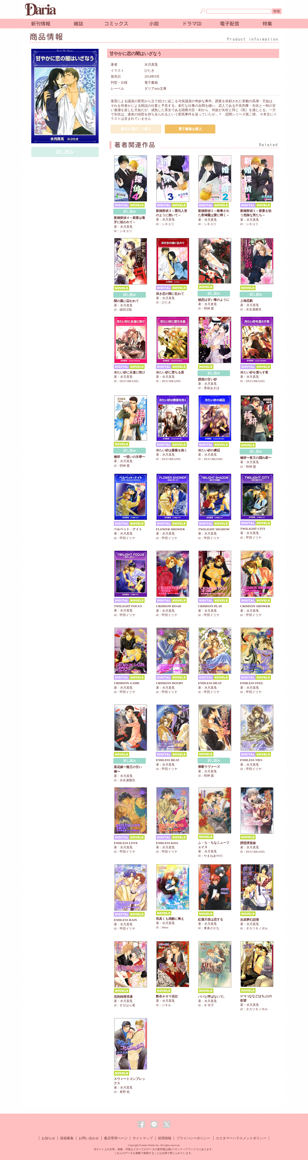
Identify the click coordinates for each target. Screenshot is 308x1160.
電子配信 (229, 23)
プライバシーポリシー (193, 1138)
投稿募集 (67, 1138)
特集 (267, 23)
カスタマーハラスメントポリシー (241, 1138)
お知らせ (48, 1138)
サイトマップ (143, 1138)
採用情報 (164, 1138)
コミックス (116, 23)
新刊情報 (40, 23)
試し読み (129, 211)
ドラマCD (191, 23)
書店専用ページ (116, 1138)
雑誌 (78, 23)
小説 (154, 23)
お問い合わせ (89, 1138)
